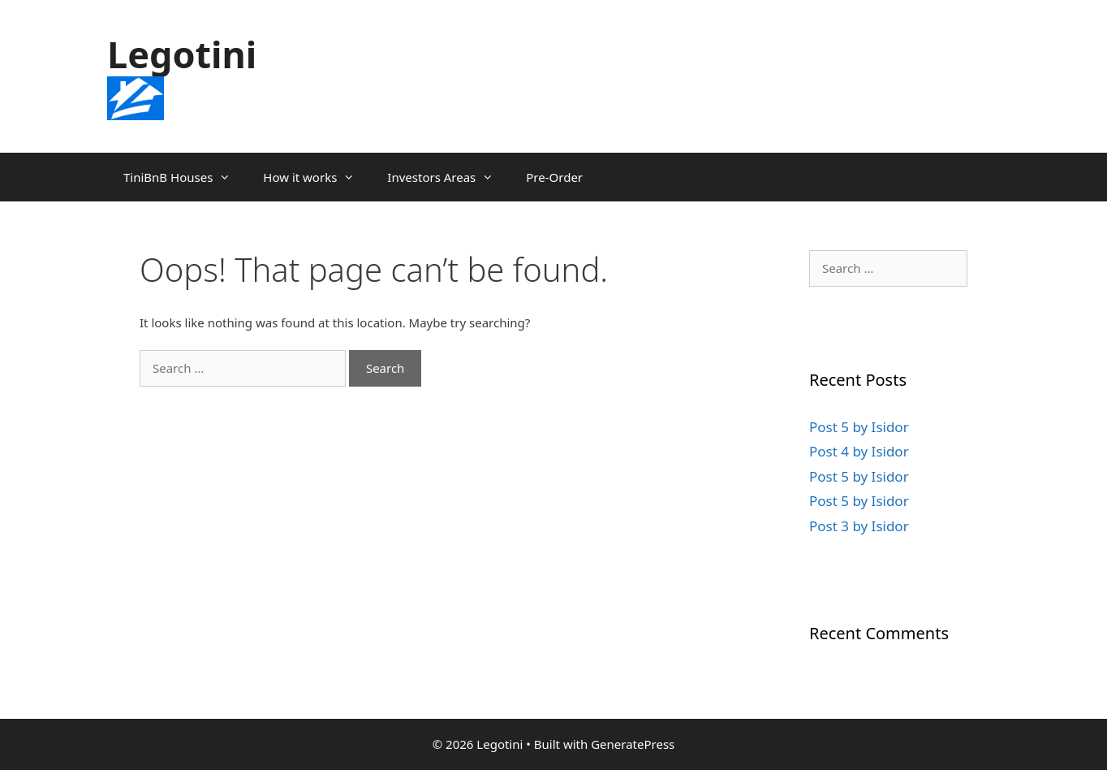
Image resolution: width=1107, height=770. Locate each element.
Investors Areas (448, 177)
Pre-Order (554, 177)
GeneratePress (632, 744)
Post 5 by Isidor (859, 426)
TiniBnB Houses (185, 177)
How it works (317, 177)
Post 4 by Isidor (859, 451)
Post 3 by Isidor (859, 526)
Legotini (181, 54)
